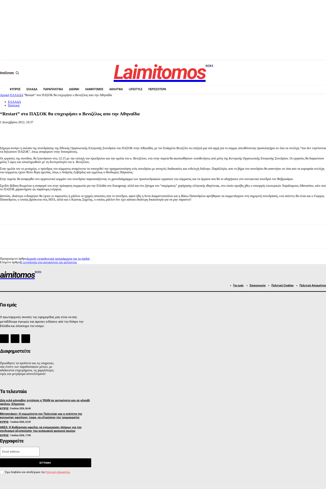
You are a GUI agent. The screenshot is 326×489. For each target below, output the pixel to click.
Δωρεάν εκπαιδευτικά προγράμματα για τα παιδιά (57, 258)
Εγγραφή (45, 462)
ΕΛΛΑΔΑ (16, 95)
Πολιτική (14, 105)
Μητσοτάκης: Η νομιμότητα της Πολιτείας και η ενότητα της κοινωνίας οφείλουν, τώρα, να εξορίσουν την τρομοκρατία (41, 415)
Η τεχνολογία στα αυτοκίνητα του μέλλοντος (48, 262)
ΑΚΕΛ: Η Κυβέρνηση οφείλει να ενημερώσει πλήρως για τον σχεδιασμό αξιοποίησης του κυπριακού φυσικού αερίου (41, 429)
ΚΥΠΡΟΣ (4, 408)
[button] (10, 73)
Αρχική (4, 95)
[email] (20, 451)
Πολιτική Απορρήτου (57, 472)
